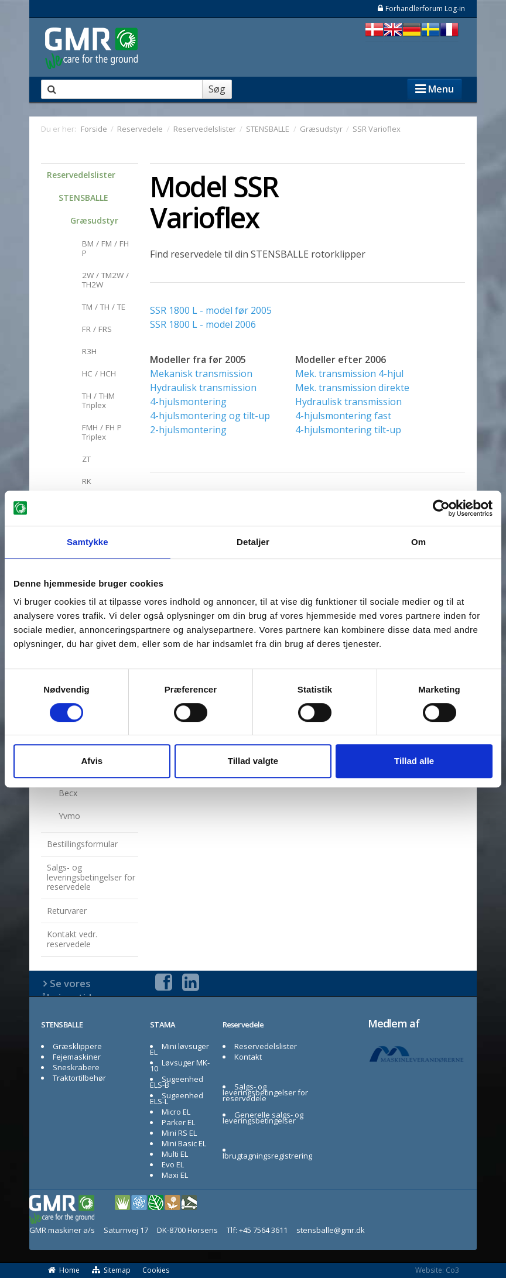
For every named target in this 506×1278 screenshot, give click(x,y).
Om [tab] (418, 542)
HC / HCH (99, 373)
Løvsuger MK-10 (180, 1065)
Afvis (91, 761)
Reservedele (243, 1024)
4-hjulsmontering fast (343, 415)
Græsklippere (77, 1046)
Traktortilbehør (79, 1078)
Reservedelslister (81, 174)
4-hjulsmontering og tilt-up (210, 415)
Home (63, 1270)
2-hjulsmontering (188, 429)
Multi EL (175, 1154)
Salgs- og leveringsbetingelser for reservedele (91, 877)
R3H (89, 351)
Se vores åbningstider (71, 990)
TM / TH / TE (103, 306)
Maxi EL (175, 1175)
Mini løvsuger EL (179, 1049)
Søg (216, 89)
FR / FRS (97, 329)
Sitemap (111, 1270)
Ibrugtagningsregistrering (267, 1155)
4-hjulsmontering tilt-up (348, 429)
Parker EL (178, 1122)
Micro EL (176, 1111)
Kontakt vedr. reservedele (72, 939)
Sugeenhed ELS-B (176, 1082)
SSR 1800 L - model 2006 (203, 324)
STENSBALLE (83, 197)
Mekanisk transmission (201, 373)
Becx (68, 793)
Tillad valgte (253, 761)
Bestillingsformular (82, 843)
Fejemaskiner (77, 1056)
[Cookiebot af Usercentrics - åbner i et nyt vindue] (441, 508)
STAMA (163, 1024)
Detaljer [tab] (253, 542)
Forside (94, 129)
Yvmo (69, 815)
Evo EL (173, 1164)
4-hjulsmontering (188, 401)
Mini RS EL (179, 1133)
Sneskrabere (76, 1067)
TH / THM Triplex (98, 400)
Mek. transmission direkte (352, 387)
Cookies (155, 1270)
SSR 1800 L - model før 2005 (211, 310)
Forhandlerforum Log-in (421, 8)
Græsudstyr (94, 220)
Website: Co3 (437, 1270)
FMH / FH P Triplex (102, 432)
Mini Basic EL (184, 1143)
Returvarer (67, 910)
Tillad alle (414, 761)
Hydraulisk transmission (203, 387)
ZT (86, 459)
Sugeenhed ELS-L (176, 1098)
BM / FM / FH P (105, 248)
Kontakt (248, 1056)
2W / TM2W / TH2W (105, 280)
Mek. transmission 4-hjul (349, 373)
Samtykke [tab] (87, 542)
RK (86, 481)
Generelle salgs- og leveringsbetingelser (263, 1117)
